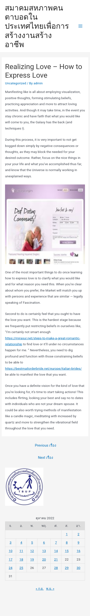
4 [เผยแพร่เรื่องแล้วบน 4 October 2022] (21, 542)
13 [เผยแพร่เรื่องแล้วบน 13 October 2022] (44, 551)
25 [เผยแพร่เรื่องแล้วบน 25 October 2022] (21, 568)
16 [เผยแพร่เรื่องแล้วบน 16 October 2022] (78, 551)
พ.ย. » (50, 588)
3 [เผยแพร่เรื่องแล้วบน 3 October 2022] (11, 542)
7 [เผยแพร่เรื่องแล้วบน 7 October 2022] (56, 542)
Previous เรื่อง (45, 445)
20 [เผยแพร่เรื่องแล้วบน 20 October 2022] (44, 559)
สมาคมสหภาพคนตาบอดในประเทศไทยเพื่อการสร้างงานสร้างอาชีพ (37, 26)
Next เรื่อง (45, 457)
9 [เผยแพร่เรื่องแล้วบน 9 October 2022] (78, 542)
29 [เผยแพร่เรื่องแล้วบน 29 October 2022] (66, 568)
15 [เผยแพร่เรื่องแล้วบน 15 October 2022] (66, 551)
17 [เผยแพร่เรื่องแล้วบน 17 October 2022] (10, 559)
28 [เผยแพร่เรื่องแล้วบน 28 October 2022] (56, 568)
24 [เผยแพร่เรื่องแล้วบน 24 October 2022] (10, 568)
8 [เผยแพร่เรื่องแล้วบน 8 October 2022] (67, 542)
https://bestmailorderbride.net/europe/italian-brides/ (43, 368)
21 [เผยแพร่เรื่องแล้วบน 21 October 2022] (56, 559)
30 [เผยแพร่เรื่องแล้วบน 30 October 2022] (78, 568)
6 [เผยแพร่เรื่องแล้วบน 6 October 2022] (44, 542)
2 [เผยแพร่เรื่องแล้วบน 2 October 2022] (78, 534)
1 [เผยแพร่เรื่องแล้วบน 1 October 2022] (67, 534)
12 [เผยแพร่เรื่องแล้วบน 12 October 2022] (32, 551)
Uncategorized (15, 83)
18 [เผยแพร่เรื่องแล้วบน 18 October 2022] (21, 559)
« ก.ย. (40, 588)
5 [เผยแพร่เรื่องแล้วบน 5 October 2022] (32, 542)
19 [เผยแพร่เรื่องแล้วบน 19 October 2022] (32, 559)
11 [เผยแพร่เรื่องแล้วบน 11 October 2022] (21, 551)
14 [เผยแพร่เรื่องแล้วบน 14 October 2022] (56, 551)
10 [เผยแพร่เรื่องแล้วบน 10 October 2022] (10, 551)
